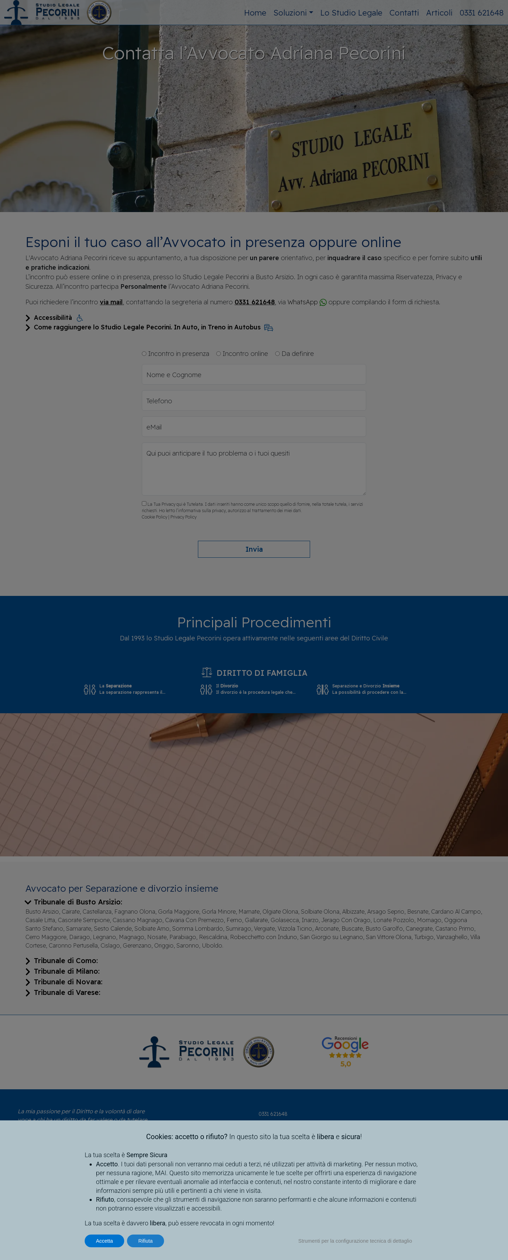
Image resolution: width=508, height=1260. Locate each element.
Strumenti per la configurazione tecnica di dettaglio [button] (355, 1241)
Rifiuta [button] (145, 1241)
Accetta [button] (104, 1241)
